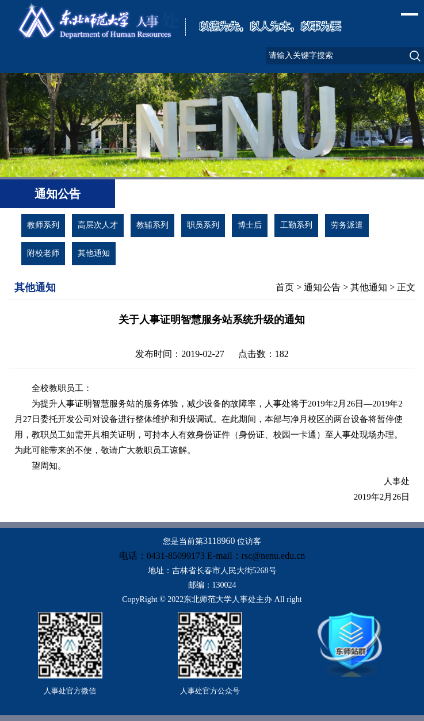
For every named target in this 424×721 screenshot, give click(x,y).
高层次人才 (98, 225)
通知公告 (322, 287)
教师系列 (43, 225)
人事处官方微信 (70, 691)
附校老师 (43, 253)
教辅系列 (152, 225)
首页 (285, 287)
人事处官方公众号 (210, 691)
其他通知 (94, 253)
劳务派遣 (347, 225)
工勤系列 (296, 225)
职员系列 (203, 225)
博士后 (250, 225)
